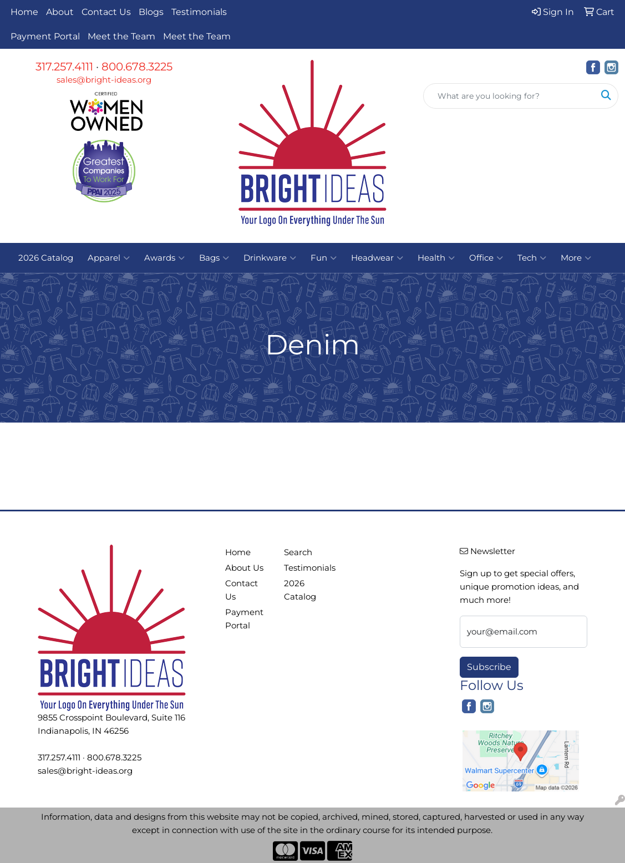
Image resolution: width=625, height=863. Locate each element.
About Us (244, 568)
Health (436, 258)
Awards (164, 258)
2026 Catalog (45, 258)
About (60, 12)
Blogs (151, 12)
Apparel (109, 258)
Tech (531, 258)
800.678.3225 (136, 66)
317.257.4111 (64, 66)
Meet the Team (121, 36)
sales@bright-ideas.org (104, 80)
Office (486, 258)
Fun (324, 258)
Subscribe (489, 667)
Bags (214, 258)
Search (298, 552)
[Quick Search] (509, 96)
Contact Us (106, 12)
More (576, 258)
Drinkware (269, 258)
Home (24, 12)
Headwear (377, 258)
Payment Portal (45, 36)
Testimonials (199, 12)
